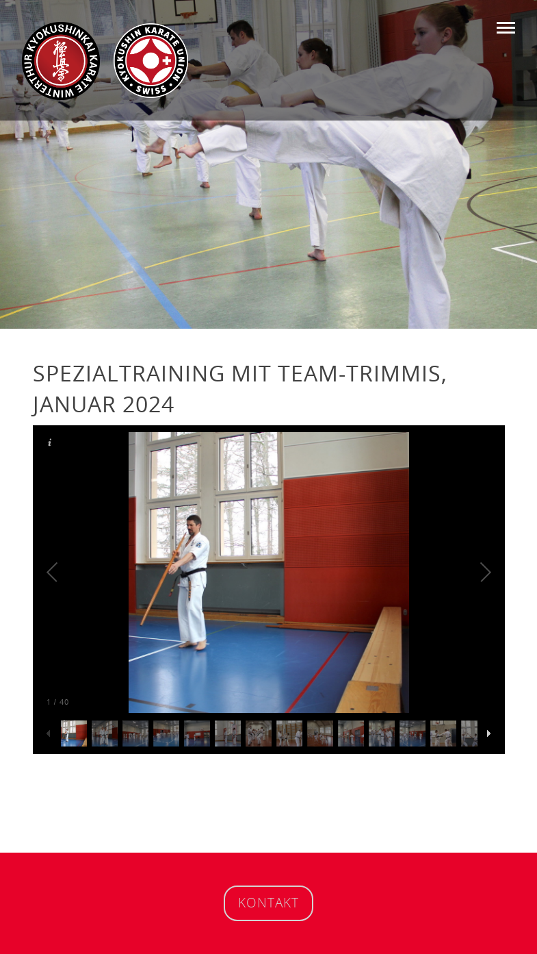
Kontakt (268, 902)
